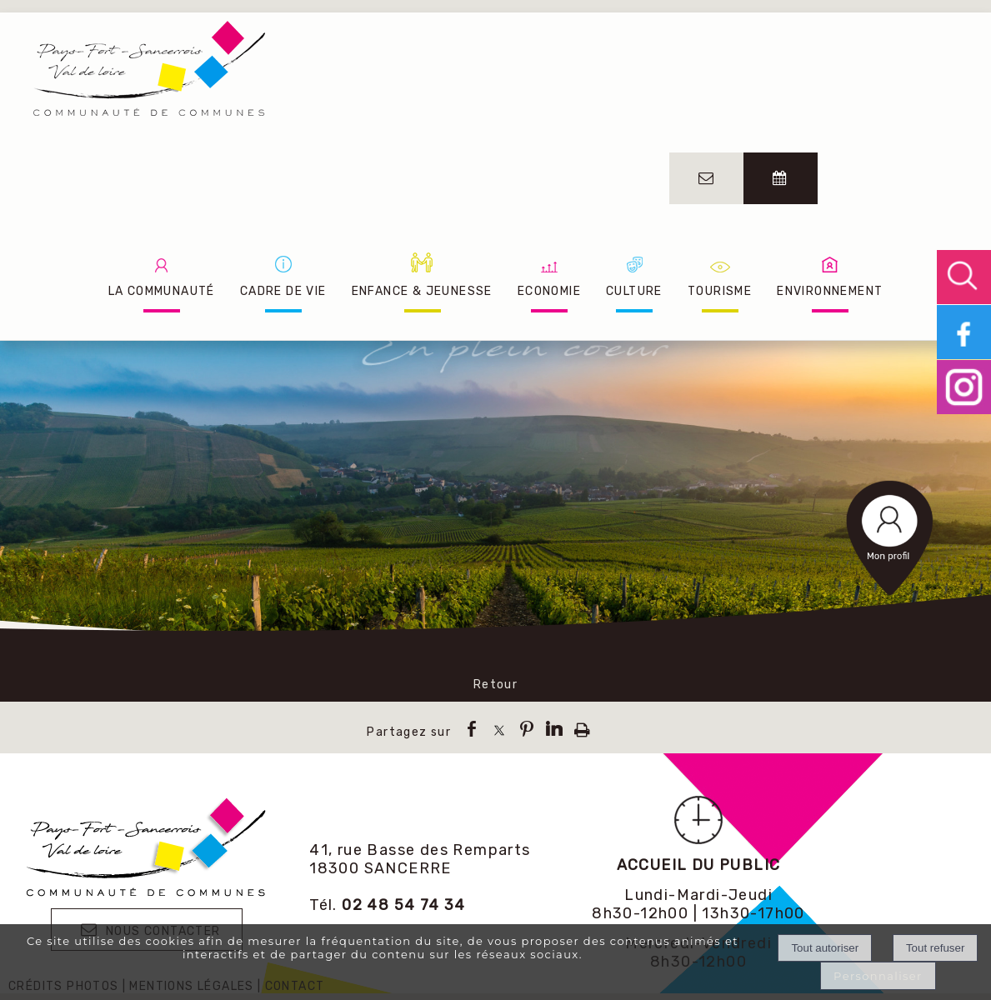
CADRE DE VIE (283, 291)
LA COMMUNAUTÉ (161, 291)
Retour (495, 685)
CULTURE (634, 291)
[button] (964, 277)
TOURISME (720, 291)
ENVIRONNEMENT (830, 291)
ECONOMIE (549, 291)
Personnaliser (878, 975)
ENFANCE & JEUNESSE (422, 291)
